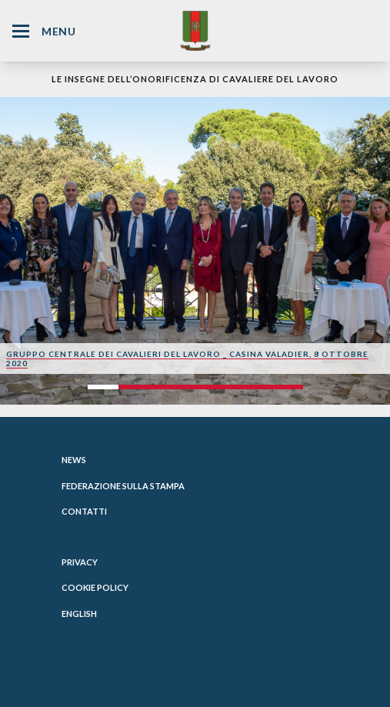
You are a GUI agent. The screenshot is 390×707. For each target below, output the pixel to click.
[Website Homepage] (195, 30)
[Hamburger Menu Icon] (21, 31)
